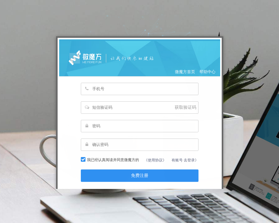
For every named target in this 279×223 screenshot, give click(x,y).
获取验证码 (185, 113)
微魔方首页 (185, 77)
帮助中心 (207, 77)
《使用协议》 (155, 166)
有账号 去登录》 (185, 166)
